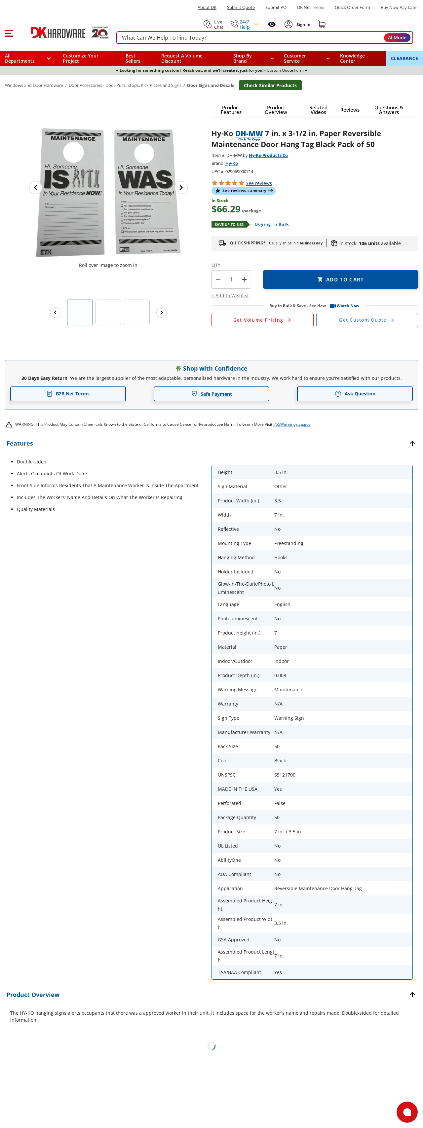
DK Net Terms (310, 7)
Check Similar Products (270, 85)
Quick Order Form (352, 7)
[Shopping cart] (322, 24)
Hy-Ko (231, 163)
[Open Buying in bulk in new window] (269, 224)
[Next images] (161, 312)
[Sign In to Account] (303, 24)
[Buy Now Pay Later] (399, 7)
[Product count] (231, 279)
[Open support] (407, 1112)
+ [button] (244, 279)
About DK (207, 7)
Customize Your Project (80, 58)
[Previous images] (55, 312)
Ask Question (355, 393)
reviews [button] (259, 183)
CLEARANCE (404, 58)
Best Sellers (133, 58)
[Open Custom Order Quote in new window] (367, 320)
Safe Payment (211, 394)
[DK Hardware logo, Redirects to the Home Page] (62, 32)
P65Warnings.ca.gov (292, 424)
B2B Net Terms (68, 393)
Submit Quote (241, 7)
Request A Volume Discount (182, 58)
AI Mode (397, 37)
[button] (9, 32)
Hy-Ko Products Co (268, 155)
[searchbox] (264, 38)
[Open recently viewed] (272, 24)
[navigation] (307, 58)
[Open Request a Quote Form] (263, 320)
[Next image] (181, 187)
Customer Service (295, 58)
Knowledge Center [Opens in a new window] (352, 58)
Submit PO (276, 7)
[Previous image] (35, 187)
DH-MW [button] (249, 133)
